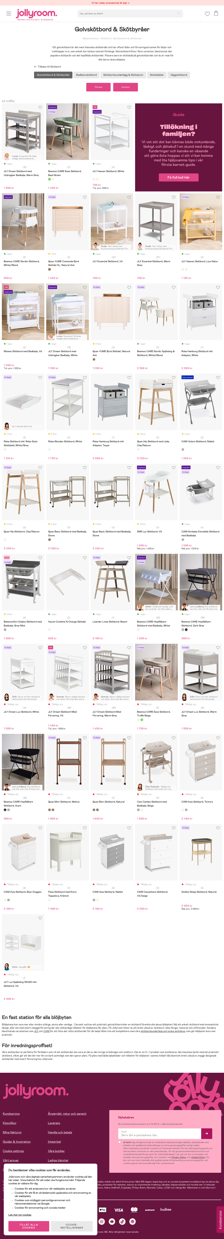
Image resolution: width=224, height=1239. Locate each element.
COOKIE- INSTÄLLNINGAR (71, 1226)
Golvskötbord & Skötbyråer (127, 38)
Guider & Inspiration (17, 1142)
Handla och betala (60, 1132)
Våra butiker (56, 1151)
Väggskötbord (178, 75)
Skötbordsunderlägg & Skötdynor (123, 75)
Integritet (54, 1142)
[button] (9, 13)
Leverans (54, 1123)
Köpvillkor (9, 1123)
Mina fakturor (12, 1132)
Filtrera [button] (98, 87)
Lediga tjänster (58, 1160)
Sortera (125, 87)
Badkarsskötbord (86, 75)
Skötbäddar (157, 75)
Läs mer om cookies (19, 1214)
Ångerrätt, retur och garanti (67, 1114)
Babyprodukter (90, 38)
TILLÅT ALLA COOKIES (28, 1226)
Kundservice (11, 1114)
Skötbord (105, 38)
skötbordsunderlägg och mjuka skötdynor (163, 1031)
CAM (46, 1031)
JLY (36, 1031)
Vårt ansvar (11, 1160)
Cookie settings (13, 1151)
